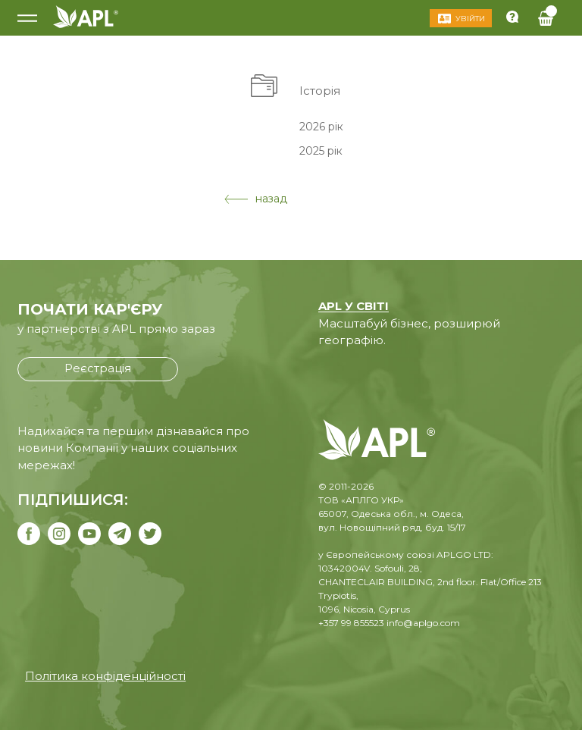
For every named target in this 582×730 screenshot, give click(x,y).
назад (255, 198)
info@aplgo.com (423, 622)
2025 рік (321, 151)
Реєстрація (97, 368)
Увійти (470, 18)
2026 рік (321, 126)
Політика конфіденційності (105, 676)
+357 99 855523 (351, 622)
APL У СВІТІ (353, 306)
